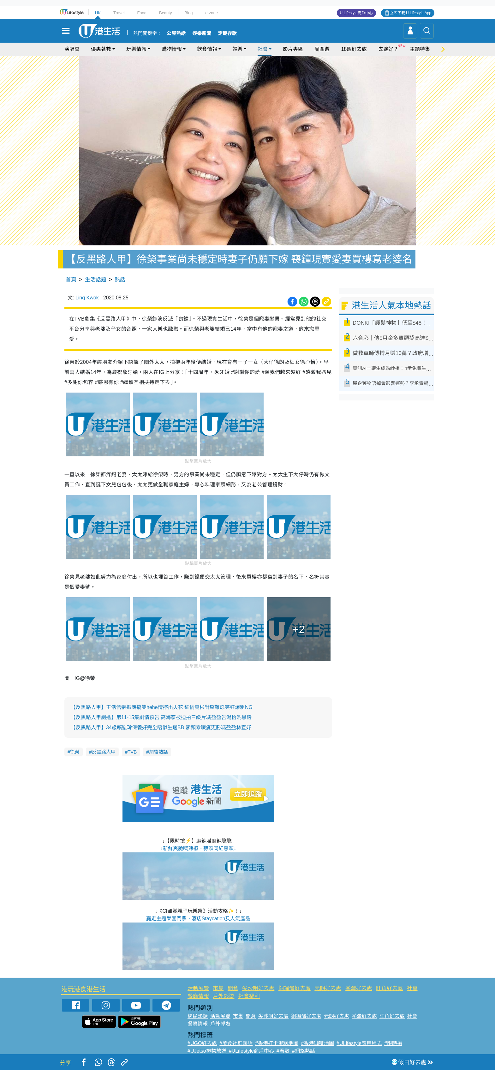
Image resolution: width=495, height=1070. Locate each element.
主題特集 (420, 49)
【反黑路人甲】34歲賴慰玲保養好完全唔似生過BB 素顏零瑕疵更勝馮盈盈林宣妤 (161, 727)
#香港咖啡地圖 (317, 1043)
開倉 (233, 988)
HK (98, 12)
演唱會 (72, 49)
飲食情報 (207, 49)
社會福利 (249, 996)
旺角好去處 (389, 988)
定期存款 (227, 33)
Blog (188, 12)
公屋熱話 (176, 33)
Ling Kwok (87, 297)
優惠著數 (101, 49)
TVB (132, 751)
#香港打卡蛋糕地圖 (276, 1043)
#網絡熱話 (303, 1051)
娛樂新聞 (201, 33)
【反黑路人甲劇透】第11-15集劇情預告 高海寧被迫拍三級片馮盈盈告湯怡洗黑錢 (161, 717)
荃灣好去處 (358, 988)
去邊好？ (388, 49)
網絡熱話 (158, 751)
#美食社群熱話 (236, 1043)
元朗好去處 (327, 988)
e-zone (211, 12)
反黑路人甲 (104, 751)
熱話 (120, 280)
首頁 (71, 280)
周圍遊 (322, 49)
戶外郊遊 (223, 996)
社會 (263, 49)
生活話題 (95, 280)
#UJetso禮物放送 (207, 1051)
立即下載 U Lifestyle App (410, 13)
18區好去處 (354, 49)
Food (141, 12)
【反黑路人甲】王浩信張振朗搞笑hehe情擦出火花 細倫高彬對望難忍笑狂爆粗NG (162, 707)
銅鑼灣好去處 (294, 988)
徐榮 (75, 751)
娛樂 (237, 49)
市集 (218, 988)
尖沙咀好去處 (258, 988)
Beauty (165, 12)
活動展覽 (198, 988)
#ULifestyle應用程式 (359, 1043)
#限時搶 (393, 1043)
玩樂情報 (136, 49)
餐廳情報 (198, 996)
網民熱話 (198, 1016)
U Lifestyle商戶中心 (356, 13)
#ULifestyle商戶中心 (251, 1051)
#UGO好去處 (202, 1043)
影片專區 (293, 49)
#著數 (283, 1051)
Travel (119, 12)
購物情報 (172, 49)
